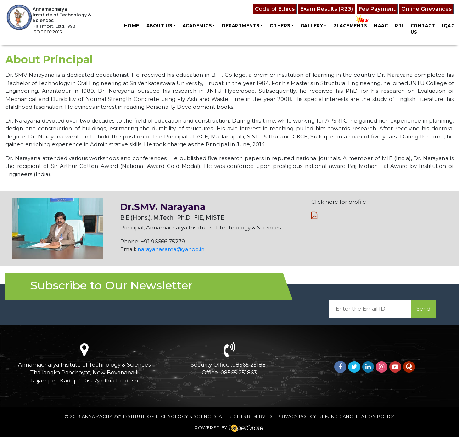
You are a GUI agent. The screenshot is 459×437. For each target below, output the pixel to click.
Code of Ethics (275, 8)
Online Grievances (426, 8)
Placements (350, 25)
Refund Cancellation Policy (356, 416)
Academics (197, 25)
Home (131, 25)
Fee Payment (377, 8)
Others (280, 25)
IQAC (448, 25)
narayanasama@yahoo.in (171, 249)
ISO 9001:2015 (47, 31)
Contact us (422, 29)
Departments (240, 25)
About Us (159, 25)
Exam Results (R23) (326, 8)
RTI (399, 25)
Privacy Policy (296, 416)
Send (423, 308)
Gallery (312, 25)
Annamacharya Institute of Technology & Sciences (149, 416)
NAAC (381, 25)
